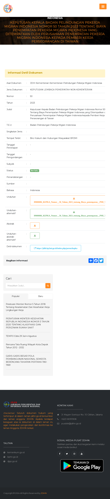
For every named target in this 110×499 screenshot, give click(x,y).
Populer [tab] (16, 296)
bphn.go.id (12, 457)
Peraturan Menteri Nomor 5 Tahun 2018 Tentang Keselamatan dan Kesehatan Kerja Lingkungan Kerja (28, 307)
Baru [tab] (40, 296)
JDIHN (44, 493)
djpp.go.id (12, 461)
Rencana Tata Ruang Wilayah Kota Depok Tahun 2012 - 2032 (27, 346)
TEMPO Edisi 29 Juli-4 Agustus (21, 336)
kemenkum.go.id (15, 452)
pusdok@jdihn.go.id (71, 423)
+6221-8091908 (68, 419)
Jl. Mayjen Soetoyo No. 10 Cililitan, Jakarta (82, 414)
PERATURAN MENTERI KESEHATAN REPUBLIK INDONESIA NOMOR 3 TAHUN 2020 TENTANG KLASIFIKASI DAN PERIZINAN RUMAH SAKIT (27, 323)
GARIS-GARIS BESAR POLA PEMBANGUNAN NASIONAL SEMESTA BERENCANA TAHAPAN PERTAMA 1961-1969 (26, 360)
